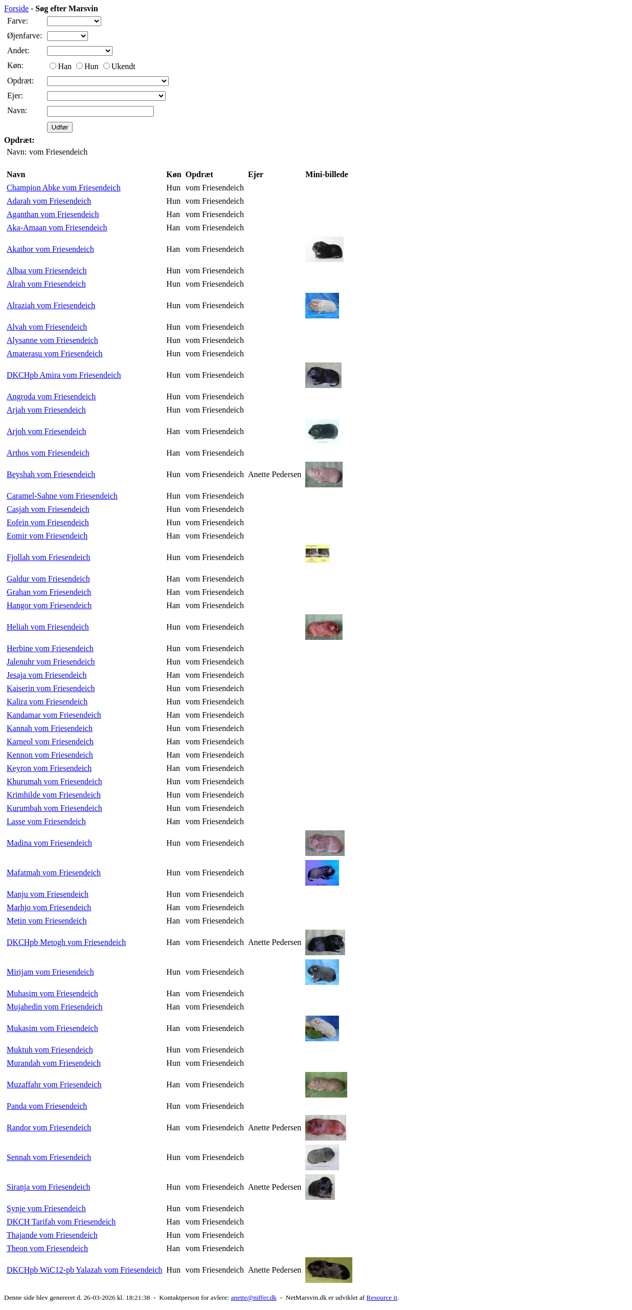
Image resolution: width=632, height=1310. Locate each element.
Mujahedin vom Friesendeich (55, 1006)
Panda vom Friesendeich (47, 1106)
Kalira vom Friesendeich (47, 701)
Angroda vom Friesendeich (51, 396)
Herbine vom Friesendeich (50, 648)
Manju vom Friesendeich (47, 894)
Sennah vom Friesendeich (49, 1157)
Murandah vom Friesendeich (54, 1063)
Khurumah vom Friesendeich (54, 781)
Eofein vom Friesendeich (48, 522)
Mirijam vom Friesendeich (50, 972)
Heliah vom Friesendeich (48, 626)
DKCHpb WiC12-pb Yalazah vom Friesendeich (84, 1269)
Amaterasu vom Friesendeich (55, 353)
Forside (16, 8)
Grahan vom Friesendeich (49, 592)
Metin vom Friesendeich (46, 920)
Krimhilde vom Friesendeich (54, 794)
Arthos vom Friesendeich (48, 452)
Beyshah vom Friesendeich (51, 474)
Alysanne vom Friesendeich (52, 340)
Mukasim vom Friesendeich (52, 1028)
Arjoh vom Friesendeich (46, 431)
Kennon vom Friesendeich (50, 754)
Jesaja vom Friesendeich (46, 675)
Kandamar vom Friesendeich (54, 715)
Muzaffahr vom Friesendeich (54, 1084)
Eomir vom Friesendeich (47, 535)
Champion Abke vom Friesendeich (64, 187)
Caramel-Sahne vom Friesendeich (62, 495)
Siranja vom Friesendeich (49, 1187)
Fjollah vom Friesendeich (49, 557)
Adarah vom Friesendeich (49, 201)
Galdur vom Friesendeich (48, 578)
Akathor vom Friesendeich (50, 249)
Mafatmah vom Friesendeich (54, 872)
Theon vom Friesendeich (47, 1248)
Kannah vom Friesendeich (50, 728)
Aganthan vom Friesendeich (53, 214)
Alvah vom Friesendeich (47, 327)
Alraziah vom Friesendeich (51, 305)
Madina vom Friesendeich (49, 843)
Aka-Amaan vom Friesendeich (57, 227)
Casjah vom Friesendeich (48, 509)
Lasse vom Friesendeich (46, 821)
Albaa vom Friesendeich (46, 270)
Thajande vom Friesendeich (52, 1235)
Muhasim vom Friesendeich (52, 993)
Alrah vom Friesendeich (46, 284)
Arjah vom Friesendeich (46, 409)
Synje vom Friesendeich (46, 1208)
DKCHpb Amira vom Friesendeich (64, 375)
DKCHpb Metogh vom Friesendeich (66, 942)
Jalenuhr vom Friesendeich (51, 661)
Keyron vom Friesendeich (49, 768)
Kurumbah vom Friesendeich (54, 808)
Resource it (382, 1297)
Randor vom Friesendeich (49, 1127)
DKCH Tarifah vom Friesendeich (61, 1221)
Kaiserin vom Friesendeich (51, 688)
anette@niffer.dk (253, 1297)
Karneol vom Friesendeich (50, 741)
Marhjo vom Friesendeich (49, 907)
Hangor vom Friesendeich (49, 605)
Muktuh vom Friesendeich (50, 1049)
